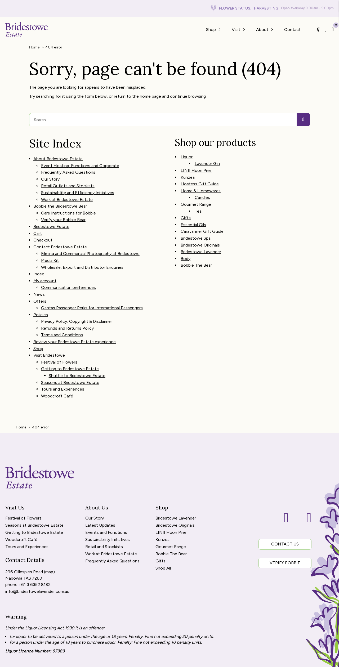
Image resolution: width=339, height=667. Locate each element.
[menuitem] (16, 660)
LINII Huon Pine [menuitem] (170, 500)
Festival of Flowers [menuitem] (23, 485)
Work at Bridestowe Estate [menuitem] (111, 521)
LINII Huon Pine (196, 166)
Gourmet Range (196, 196)
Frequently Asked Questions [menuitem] (112, 528)
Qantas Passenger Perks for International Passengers (92, 287)
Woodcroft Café (57, 364)
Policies (40, 293)
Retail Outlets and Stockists (68, 180)
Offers (39, 281)
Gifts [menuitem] (160, 528)
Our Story (50, 174)
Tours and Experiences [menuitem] (26, 514)
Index (38, 257)
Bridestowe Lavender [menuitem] (175, 485)
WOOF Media (312, 660)
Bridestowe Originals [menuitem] (175, 492)
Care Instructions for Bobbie (68, 204)
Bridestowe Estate (51, 215)
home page (150, 94)
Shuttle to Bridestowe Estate (77, 346)
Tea (198, 202)
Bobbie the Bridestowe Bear (60, 198)
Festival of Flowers (59, 334)
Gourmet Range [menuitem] (170, 514)
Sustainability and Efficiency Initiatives (77, 186)
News (39, 275)
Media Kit (50, 245)
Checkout (42, 227)
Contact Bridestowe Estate (60, 233)
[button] (219, 29)
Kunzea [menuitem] (162, 507)
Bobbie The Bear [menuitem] (171, 521)
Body (185, 243)
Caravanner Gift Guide (202, 219)
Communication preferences (68, 269)
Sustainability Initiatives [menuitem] (107, 507)
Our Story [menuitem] (94, 485)
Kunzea (188, 172)
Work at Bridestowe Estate (67, 192)
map (49, 538)
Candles (202, 190)
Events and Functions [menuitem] (106, 500)
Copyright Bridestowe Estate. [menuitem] (178, 660)
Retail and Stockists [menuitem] (104, 514)
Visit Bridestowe (49, 328)
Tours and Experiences (62, 358)
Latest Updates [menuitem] (100, 492)
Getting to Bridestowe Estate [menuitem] (34, 500)
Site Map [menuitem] (31, 660)
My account (44, 263)
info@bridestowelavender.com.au (37, 556)
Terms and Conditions (62, 310)
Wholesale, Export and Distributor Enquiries (82, 251)
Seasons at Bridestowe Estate (70, 352)
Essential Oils (193, 214)
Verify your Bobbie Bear (63, 210)
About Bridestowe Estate (58, 156)
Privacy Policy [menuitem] (102, 660)
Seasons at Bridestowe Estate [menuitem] (34, 492)
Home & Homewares (201, 184)
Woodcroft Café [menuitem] (21, 507)
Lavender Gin (207, 160)
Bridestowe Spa (196, 226)
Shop (38, 322)
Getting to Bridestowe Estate (70, 340)
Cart (37, 221)
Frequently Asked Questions (68, 168)
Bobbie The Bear (196, 249)
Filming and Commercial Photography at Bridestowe (90, 239)
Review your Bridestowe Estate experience (74, 316)
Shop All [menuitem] (163, 535)
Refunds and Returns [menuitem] (64, 660)
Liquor (187, 154)
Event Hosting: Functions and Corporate (80, 162)
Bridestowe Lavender (201, 237)
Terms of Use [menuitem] (133, 660)
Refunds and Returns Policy (67, 304)
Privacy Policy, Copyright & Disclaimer (76, 298)
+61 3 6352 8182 (35, 550)
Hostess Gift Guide (200, 178)
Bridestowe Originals (200, 231)
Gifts (186, 208)
